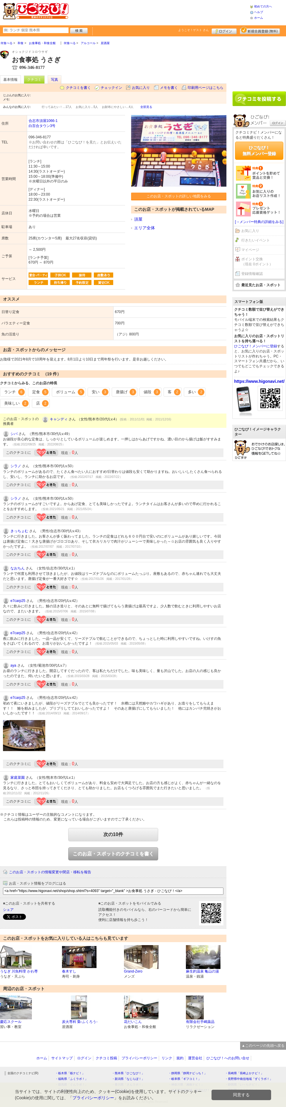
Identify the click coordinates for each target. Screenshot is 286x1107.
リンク (166, 1058)
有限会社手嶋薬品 (200, 1022)
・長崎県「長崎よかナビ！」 (244, 1073)
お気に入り (141, 88)
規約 (180, 1058)
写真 (54, 80)
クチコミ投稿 (106, 1058)
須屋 (138, 219)
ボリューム (70, 392)
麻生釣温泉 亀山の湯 (202, 971)
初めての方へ (263, 6)
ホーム (258, 17)
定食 (40, 392)
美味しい (16, 403)
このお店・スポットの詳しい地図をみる (179, 196)
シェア (8, 910)
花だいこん (133, 1022)
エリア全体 (144, 227)
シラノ (15, 466)
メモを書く (169, 88)
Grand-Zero (133, 971)
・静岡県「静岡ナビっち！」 (187, 1073)
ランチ (14, 392)
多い (196, 392)
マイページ (250, 250)
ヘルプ (258, 12)
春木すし (69, 971)
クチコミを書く (78, 88)
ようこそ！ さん (193, 30)
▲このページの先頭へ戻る (263, 1045)
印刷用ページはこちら (205, 88)
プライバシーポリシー (139, 1058)
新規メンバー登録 (260, 30)
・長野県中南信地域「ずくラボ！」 (249, 1078)
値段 (152, 392)
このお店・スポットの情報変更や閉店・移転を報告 (50, 872)
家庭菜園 (17, 777)
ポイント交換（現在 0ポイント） (257, 261)
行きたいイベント (255, 240)
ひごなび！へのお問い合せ (227, 1058)
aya (13, 665)
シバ (14, 434)
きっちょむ (19, 531)
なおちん (17, 568)
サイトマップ (62, 1058)
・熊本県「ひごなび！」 (128, 1073)
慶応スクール (10, 1022)
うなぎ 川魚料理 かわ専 (19, 971)
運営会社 (195, 1058)
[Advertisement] (259, 61)
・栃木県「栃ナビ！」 (70, 1073)
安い (100, 392)
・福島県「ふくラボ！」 (71, 1078)
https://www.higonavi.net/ (259, 381)
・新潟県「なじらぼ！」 (128, 1078)
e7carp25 (17, 601)
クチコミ (34, 80)
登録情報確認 (252, 274)
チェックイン (111, 88)
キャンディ (59, 419)
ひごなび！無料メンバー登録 (259, 150)
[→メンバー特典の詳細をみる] (259, 222)
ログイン (224, 30)
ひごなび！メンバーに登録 (255, 346)
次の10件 (113, 834)
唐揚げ (126, 392)
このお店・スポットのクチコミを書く (113, 853)
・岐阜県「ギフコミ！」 (184, 1078)
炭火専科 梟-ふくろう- (79, 1022)
